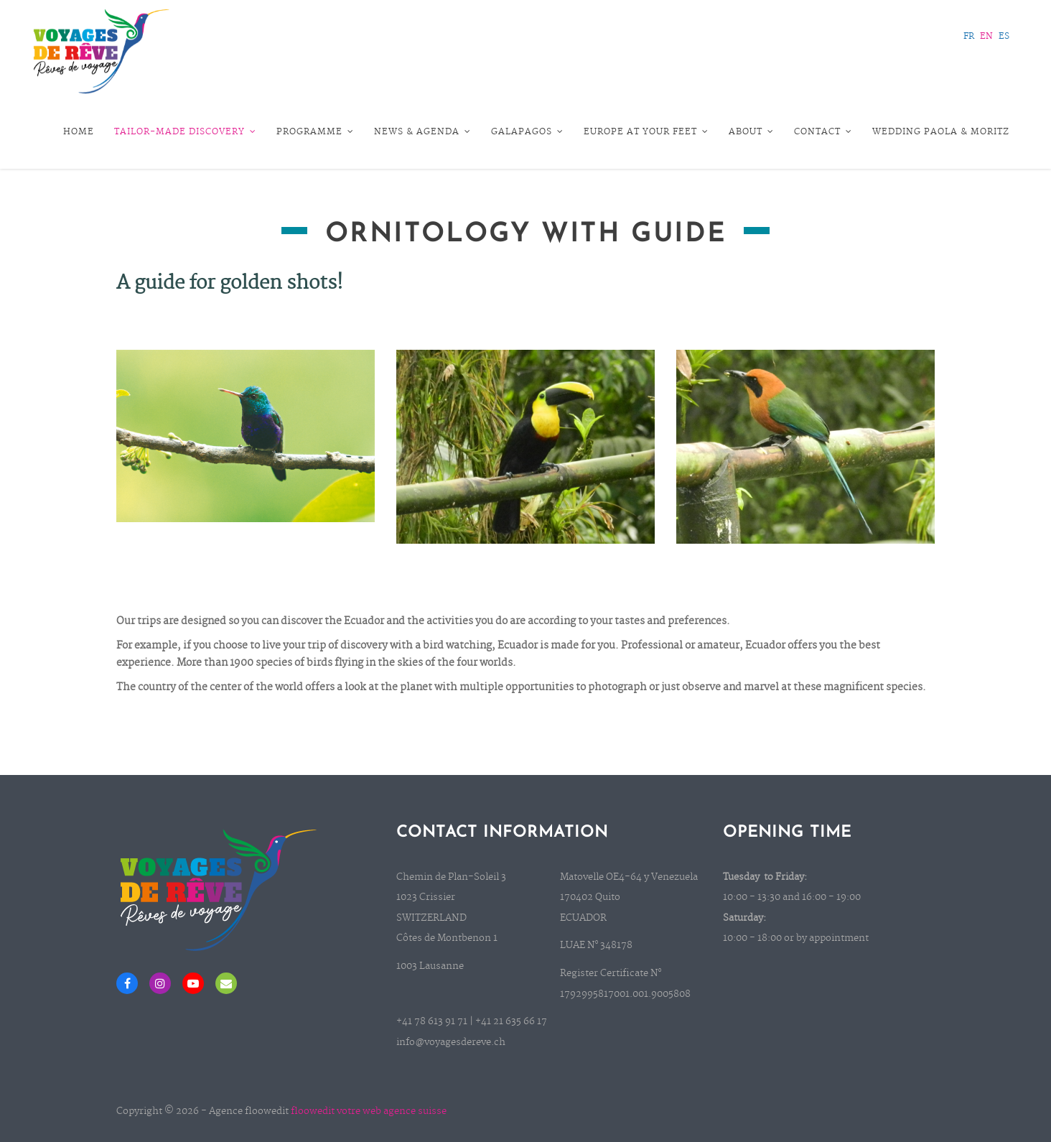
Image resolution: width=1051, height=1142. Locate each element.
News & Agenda (422, 132)
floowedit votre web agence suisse (369, 1111)
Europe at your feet (646, 132)
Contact (823, 132)
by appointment (832, 938)
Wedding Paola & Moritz (940, 132)
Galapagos (527, 132)
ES (1004, 36)
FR (968, 36)
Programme (315, 132)
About (751, 132)
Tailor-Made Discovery (185, 132)
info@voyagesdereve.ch (450, 1042)
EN (986, 36)
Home (78, 132)
